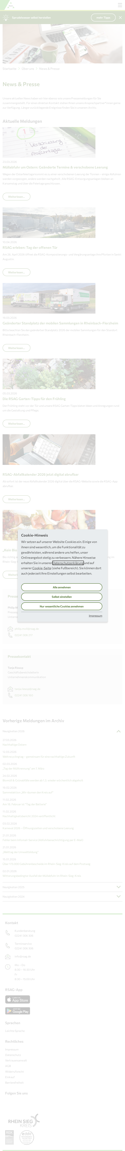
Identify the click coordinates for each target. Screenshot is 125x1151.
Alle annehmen (62, 587)
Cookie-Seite (41, 568)
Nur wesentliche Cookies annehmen (62, 606)
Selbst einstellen (62, 596)
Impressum (95, 615)
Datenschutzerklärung (68, 563)
